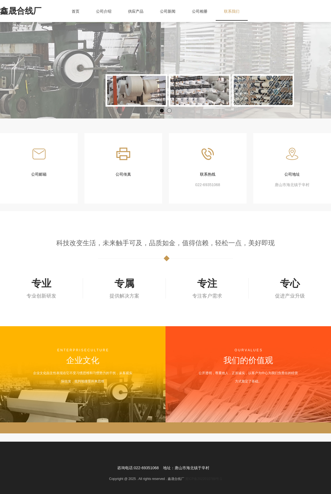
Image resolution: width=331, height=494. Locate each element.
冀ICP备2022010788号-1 (203, 479)
